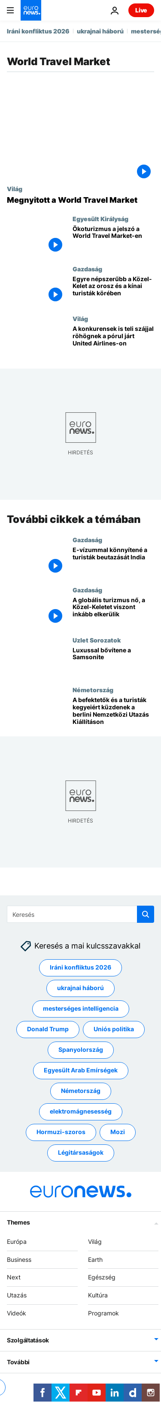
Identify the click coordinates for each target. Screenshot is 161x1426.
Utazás (17, 1295)
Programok (103, 1313)
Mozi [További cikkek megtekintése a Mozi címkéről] (117, 1131)
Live (141, 10)
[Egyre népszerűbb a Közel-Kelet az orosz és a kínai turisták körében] (113, 290)
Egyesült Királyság (100, 218)
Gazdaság (87, 268)
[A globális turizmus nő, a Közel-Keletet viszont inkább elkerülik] (113, 611)
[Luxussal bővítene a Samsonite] (113, 661)
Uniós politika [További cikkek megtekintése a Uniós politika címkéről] (114, 1029)
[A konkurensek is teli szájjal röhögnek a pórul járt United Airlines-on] (113, 340)
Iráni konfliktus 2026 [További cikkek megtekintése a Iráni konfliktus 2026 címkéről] (80, 967)
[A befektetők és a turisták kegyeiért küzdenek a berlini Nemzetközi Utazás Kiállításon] (113, 712)
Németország (93, 690)
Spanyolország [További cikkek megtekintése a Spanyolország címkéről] (80, 1049)
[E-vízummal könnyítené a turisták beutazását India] (113, 561)
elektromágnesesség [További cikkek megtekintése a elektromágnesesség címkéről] (81, 1111)
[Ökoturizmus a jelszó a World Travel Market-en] (113, 240)
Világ (14, 188)
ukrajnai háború (100, 31)
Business (19, 1259)
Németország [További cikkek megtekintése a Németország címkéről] (80, 1090)
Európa (17, 1241)
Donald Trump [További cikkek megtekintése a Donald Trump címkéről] (48, 1029)
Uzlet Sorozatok (97, 639)
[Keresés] (80, 914)
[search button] (145, 914)
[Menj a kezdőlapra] (31, 10)
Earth (95, 1259)
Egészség (101, 1277)
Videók (16, 1313)
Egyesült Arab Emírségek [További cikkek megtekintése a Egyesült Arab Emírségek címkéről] (81, 1070)
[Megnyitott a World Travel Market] (80, 200)
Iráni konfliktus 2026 (38, 31)
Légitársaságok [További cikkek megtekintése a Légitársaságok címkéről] (80, 1152)
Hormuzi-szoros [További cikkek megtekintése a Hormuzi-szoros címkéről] (60, 1131)
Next (14, 1277)
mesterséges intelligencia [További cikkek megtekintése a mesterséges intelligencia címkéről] (80, 1008)
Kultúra (98, 1295)
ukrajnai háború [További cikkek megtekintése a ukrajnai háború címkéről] (80, 987)
